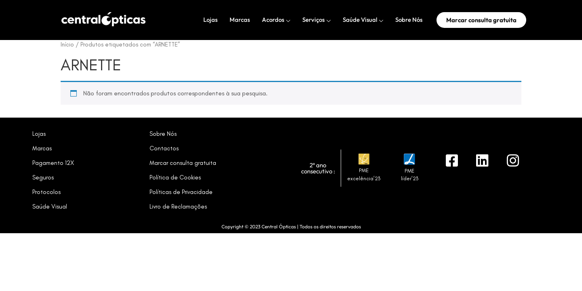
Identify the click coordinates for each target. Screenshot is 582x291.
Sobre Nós (408, 19)
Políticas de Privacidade (181, 192)
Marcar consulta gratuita (183, 163)
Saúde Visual (363, 20)
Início (67, 44)
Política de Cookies (175, 177)
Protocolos (46, 192)
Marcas (240, 19)
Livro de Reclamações (178, 206)
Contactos (164, 148)
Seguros (43, 177)
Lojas (210, 19)
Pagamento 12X (53, 163)
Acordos (276, 20)
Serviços (316, 20)
